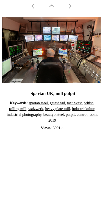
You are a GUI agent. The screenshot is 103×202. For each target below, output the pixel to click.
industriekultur (83, 109)
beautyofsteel (53, 115)
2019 (52, 120)
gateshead (57, 103)
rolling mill (17, 109)
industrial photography (24, 115)
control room (87, 115)
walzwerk (35, 109)
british (89, 103)
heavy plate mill (57, 109)
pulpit (70, 115)
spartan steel (38, 103)
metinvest (74, 103)
